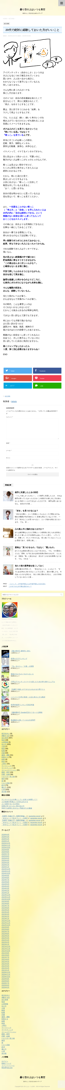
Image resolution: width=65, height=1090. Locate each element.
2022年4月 (5, 938)
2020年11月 (6, 974)
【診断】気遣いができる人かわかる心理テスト (28, 689)
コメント (9, 417)
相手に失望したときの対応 (26, 492)
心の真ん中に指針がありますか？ (29, 529)
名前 (8, 443)
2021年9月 (5, 953)
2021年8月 (5, 955)
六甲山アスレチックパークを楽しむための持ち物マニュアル (33, 682)
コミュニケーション (9, 770)
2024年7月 (5, 880)
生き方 (4, 744)
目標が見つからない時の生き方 (13, 806)
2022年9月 (5, 927)
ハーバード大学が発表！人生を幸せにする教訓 (28, 697)
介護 (3, 746)
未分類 (4, 792)
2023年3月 (5, 914)
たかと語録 (6, 783)
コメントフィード (8, 1066)
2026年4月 (5, 834)
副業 (3, 759)
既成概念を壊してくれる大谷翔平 (23, 720)
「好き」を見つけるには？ (26, 511)
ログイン (5, 1061)
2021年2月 (5, 968)
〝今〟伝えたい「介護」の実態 (22, 666)
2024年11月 (6, 871)
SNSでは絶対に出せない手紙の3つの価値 (17, 808)
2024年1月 (5, 893)
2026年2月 (5, 839)
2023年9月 (5, 901)
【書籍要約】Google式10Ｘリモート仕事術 (26, 712)
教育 (3, 779)
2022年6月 (5, 934)
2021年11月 (6, 949)
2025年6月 (5, 856)
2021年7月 (5, 957)
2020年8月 (5, 981)
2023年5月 (5, 910)
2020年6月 (5, 985)
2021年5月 (5, 961)
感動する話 (6, 736)
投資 (3, 740)
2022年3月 (5, 940)
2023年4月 (5, 912)
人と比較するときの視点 (11, 804)
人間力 (4, 764)
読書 (3, 753)
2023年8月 (5, 903)
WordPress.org (7, 1068)
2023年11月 (6, 897)
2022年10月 (6, 925)
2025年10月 (6, 847)
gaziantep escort (35, 816)
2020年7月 (5, 983)
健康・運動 (6, 755)
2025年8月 (5, 852)
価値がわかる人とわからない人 (22, 674)
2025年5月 (5, 858)
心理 (3, 789)
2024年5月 (5, 884)
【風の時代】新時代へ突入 (20, 651)
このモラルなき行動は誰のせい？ (20, 586)
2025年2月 (5, 865)
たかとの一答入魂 (8, 776)
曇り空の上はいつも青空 (32, 9)
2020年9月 (5, 979)
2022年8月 (5, 929)
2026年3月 (5, 837)
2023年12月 (6, 895)
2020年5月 (5, 987)
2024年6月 (5, 882)
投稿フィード (6, 1063)
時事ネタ (5, 757)
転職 (3, 751)
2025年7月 (5, 854)
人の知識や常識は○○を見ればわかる (15, 802)
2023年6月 (5, 908)
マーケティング (7, 768)
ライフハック (6, 766)
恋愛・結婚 (6, 774)
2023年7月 (5, 906)
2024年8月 (5, 878)
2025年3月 (5, 862)
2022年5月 (5, 936)
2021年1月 (5, 970)
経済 (3, 785)
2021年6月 (5, 959)
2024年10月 (6, 873)
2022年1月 (5, 944)
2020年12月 (6, 972)
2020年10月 (6, 977)
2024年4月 (5, 886)
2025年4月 (5, 860)
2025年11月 (6, 845)
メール (8, 450)
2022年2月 (5, 942)
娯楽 (3, 761)
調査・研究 (6, 772)
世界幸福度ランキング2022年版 (22, 705)
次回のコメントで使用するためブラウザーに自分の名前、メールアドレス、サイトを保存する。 (32, 469)
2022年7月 (5, 931)
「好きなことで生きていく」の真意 (15, 818)
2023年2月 (5, 916)
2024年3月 (5, 888)
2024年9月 (5, 875)
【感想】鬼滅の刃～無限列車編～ (14, 816)
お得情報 (5, 742)
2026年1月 (5, 841)
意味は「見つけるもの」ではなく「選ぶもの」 (35, 547)
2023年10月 (6, 899)
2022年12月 (6, 921)
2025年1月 (5, 867)
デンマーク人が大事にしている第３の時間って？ (20, 799)
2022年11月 (6, 923)
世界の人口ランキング (19, 658)
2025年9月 (5, 850)
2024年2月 (5, 890)
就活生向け (6, 733)
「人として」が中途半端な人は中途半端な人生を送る (27, 584)
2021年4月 (5, 964)
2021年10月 (6, 951)
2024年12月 (6, 869)
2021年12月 (6, 946)
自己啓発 (7, 396)
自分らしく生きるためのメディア (32, 1081)
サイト (8, 458)
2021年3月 (5, 966)
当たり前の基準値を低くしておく (29, 566)
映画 (3, 748)
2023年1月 (5, 918)
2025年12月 (6, 843)
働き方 (4, 787)
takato (14, 401)
